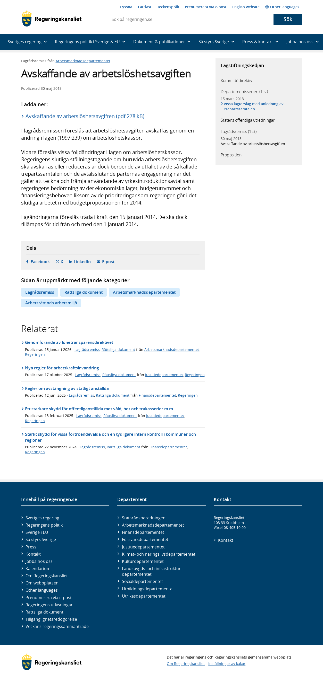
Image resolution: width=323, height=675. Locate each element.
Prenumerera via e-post (206, 6)
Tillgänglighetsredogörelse (51, 619)
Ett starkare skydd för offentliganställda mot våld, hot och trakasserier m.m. (99, 409)
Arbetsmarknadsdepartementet (83, 60)
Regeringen (35, 354)
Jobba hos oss (39, 561)
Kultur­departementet (143, 561)
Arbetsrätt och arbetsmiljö (51, 303)
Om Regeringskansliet (47, 576)
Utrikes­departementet (143, 596)
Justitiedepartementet (164, 374)
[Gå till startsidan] (51, 18)
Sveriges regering (42, 518)
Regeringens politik (44, 525)
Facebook (40, 261)
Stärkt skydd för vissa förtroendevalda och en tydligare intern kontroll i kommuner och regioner (110, 437)
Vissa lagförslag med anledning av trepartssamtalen (254, 106)
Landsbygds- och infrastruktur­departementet (152, 571)
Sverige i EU (37, 532)
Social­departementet (142, 581)
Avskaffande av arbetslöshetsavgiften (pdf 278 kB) (85, 116)
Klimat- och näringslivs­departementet (158, 554)
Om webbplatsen (42, 583)
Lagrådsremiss (39, 292)
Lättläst (145, 6)
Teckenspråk (168, 6)
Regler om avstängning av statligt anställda (67, 388)
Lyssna (126, 6)
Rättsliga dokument (83, 292)
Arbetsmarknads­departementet (153, 525)
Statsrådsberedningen (143, 518)
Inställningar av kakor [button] (226, 663)
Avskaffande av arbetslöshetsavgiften (253, 143)
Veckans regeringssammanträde (57, 626)
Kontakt (33, 554)
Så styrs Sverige (41, 539)
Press (31, 547)
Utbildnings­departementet (148, 589)
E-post (108, 261)
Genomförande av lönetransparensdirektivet (69, 342)
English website (246, 6)
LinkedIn (82, 261)
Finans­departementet (143, 532)
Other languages (282, 6)
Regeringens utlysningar (49, 605)
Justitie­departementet (143, 547)
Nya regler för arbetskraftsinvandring (62, 368)
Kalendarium (38, 568)
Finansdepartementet (157, 395)
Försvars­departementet (145, 539)
